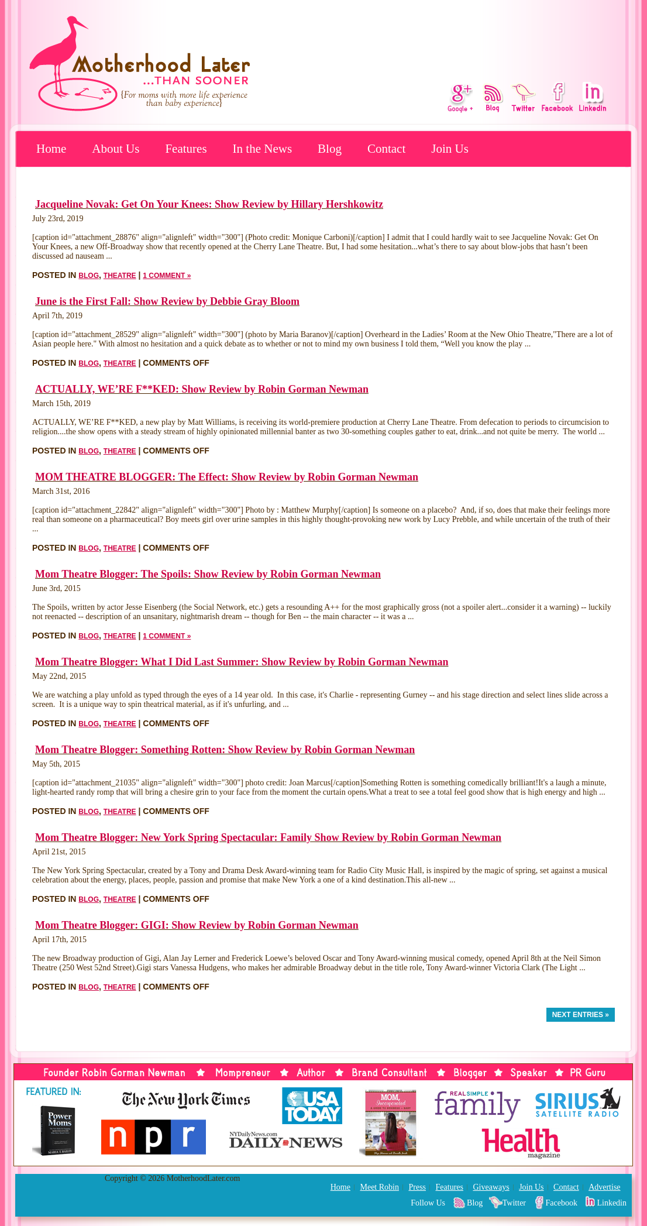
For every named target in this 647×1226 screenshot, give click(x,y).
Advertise (604, 1187)
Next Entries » (580, 1015)
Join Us (450, 149)
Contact (386, 149)
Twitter (514, 1202)
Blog (330, 149)
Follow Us (428, 1202)
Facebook (561, 1202)
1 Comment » (167, 276)
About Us (115, 149)
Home (51, 149)
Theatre (120, 276)
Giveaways (491, 1187)
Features (186, 149)
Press (417, 1187)
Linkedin (612, 1202)
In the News (262, 149)
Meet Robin (379, 1187)
